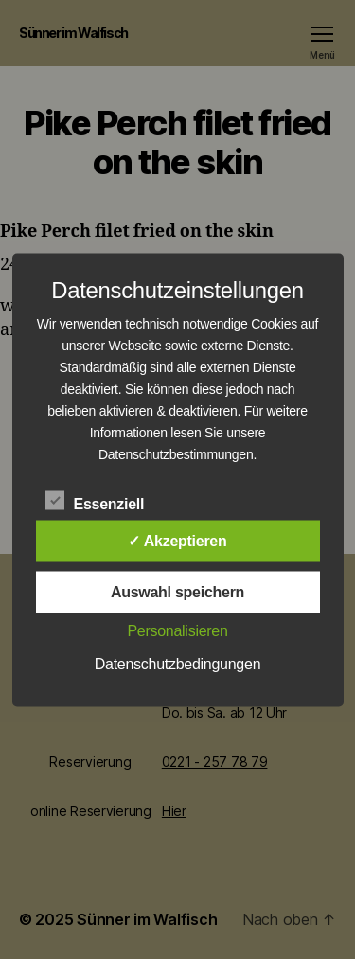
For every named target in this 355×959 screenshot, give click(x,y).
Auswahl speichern (177, 591)
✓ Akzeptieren (177, 540)
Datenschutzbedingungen (178, 663)
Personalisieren (177, 630)
